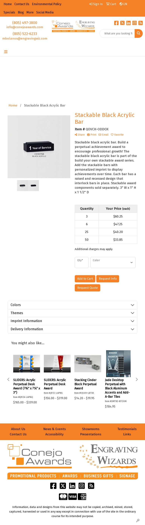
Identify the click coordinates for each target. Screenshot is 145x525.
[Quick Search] (117, 33)
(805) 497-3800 (24, 22)
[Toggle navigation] (6, 51)
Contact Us (18, 434)
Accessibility (54, 434)
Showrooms (90, 429)
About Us (18, 429)
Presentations (90, 434)
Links (127, 434)
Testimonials (127, 429)
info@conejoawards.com (24, 27)
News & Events (54, 429)
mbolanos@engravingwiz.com (24, 38)
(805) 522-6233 (25, 33)
